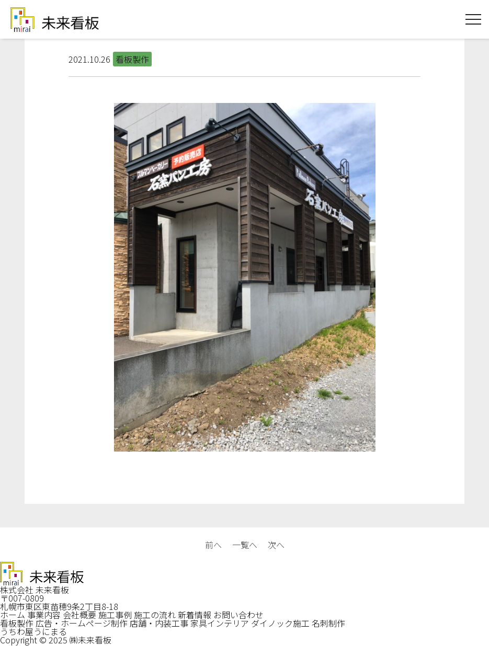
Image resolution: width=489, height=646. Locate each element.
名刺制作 (328, 623)
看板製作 (16, 623)
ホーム (12, 614)
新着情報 (194, 614)
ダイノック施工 (280, 623)
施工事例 (115, 614)
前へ (213, 544)
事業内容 (44, 614)
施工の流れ (155, 614)
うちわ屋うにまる (33, 631)
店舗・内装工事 (159, 623)
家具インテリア (219, 623)
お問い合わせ (238, 614)
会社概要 (79, 614)
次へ (276, 544)
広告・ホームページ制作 (82, 623)
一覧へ (244, 544)
